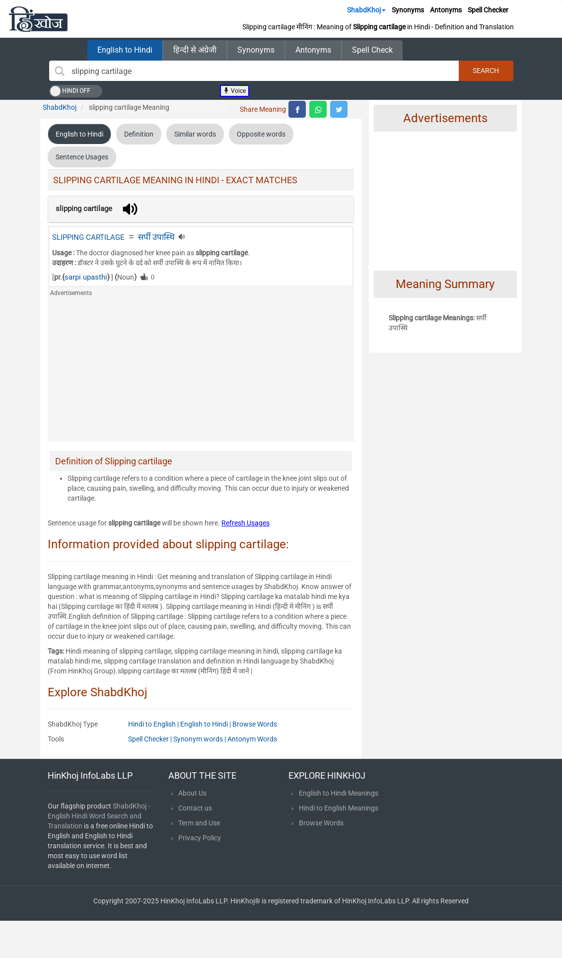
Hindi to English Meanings (338, 808)
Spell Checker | (150, 739)
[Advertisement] (201, 372)
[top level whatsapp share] (318, 109)
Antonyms (446, 10)
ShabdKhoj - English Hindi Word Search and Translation (99, 816)
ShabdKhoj (366, 10)
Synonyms (408, 10)
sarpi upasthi (86, 277)
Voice (234, 90)
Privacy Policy (199, 838)
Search (486, 70)
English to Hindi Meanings (338, 793)
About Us (192, 793)
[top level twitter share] (339, 109)
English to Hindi (124, 50)
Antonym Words (252, 739)
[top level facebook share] (297, 109)
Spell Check (372, 50)
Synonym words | (200, 739)
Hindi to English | (154, 724)
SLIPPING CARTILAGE (88, 237)
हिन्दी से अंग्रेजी (194, 50)
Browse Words (254, 724)
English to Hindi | (206, 724)
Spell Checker (488, 10)
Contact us (195, 808)
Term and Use (199, 823)
